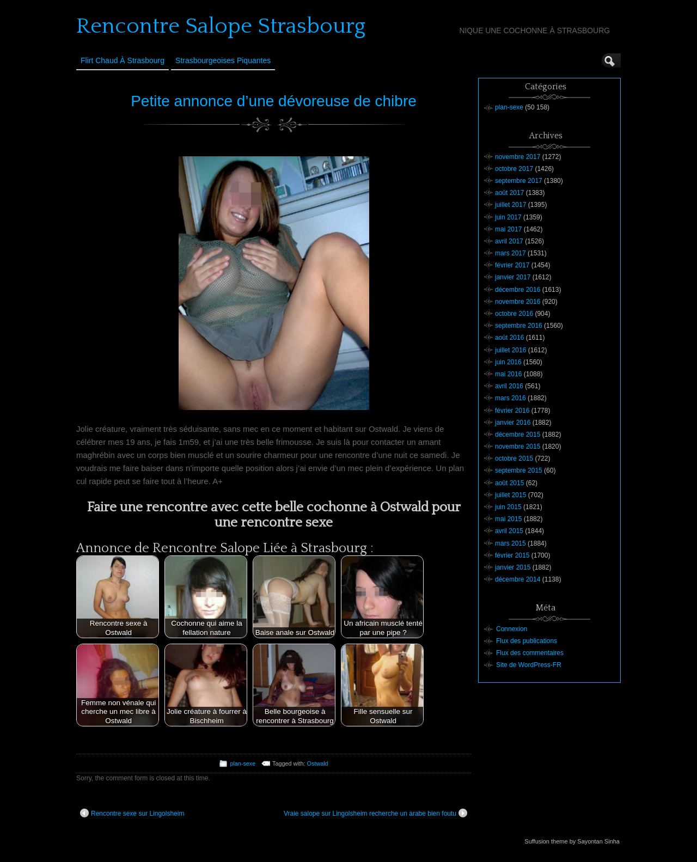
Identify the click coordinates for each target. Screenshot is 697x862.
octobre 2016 (514, 313)
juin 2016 (508, 362)
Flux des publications (526, 641)
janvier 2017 (512, 277)
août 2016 (509, 337)
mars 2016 (510, 398)
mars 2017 (510, 253)
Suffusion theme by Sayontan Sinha (572, 841)
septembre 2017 (518, 181)
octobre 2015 (514, 458)
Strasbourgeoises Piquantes (223, 60)
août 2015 (509, 483)
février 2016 (512, 410)
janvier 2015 (512, 567)
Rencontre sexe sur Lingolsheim (132, 813)
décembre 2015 (517, 434)
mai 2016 (508, 374)
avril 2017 (509, 241)
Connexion (511, 629)
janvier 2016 (512, 422)
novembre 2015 (517, 446)
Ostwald (317, 763)
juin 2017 (508, 217)
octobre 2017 (514, 169)
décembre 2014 (517, 579)
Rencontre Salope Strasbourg (220, 26)
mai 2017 (508, 229)
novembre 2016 (517, 301)
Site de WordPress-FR (528, 665)
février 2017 (512, 265)
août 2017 (509, 193)
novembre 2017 (517, 157)
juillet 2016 (510, 350)
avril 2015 (509, 531)
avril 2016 (509, 386)
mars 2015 (510, 543)
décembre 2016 (517, 290)
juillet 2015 (510, 495)
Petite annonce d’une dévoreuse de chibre (274, 101)
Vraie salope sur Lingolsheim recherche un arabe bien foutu (375, 813)
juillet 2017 (510, 205)
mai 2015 (508, 519)
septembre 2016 (518, 325)
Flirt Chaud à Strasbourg (122, 60)
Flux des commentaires (530, 653)
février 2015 (512, 555)
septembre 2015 (518, 470)
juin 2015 (508, 507)
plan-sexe (242, 763)
